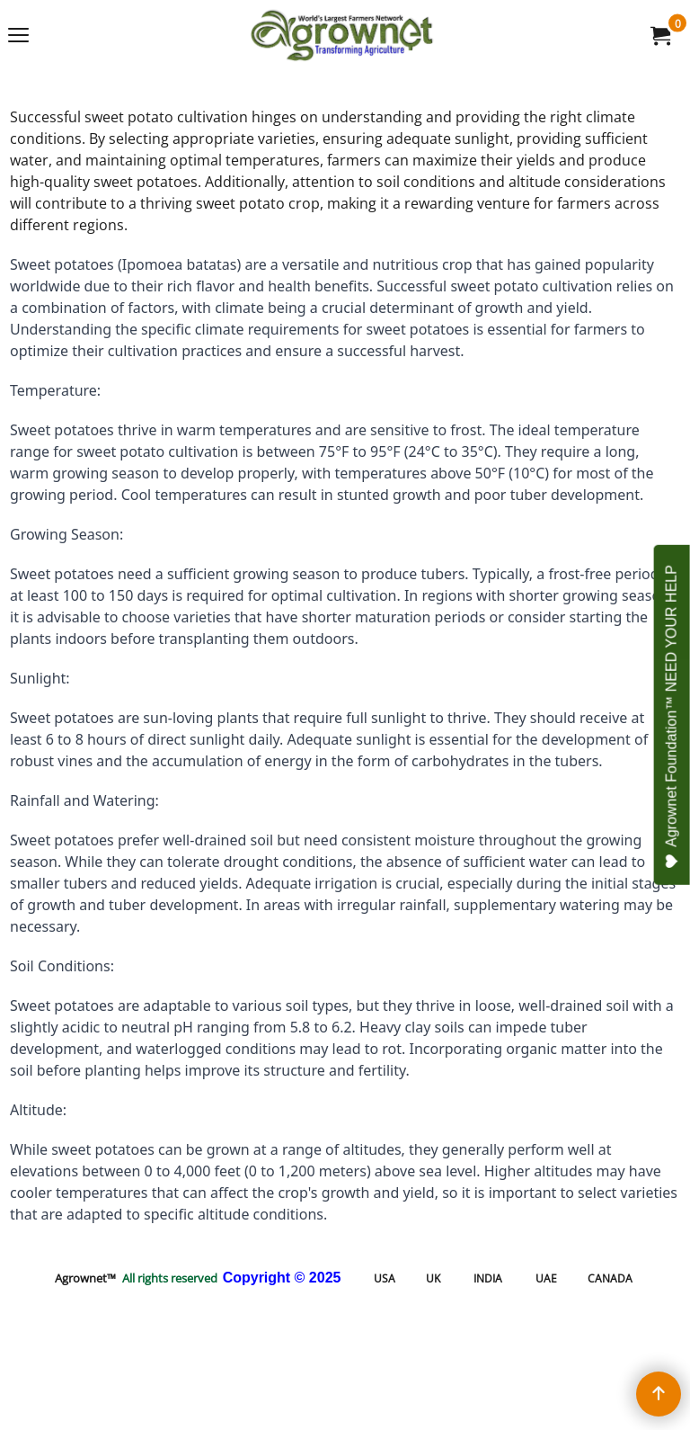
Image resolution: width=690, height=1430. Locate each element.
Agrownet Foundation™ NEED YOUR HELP (672, 717)
